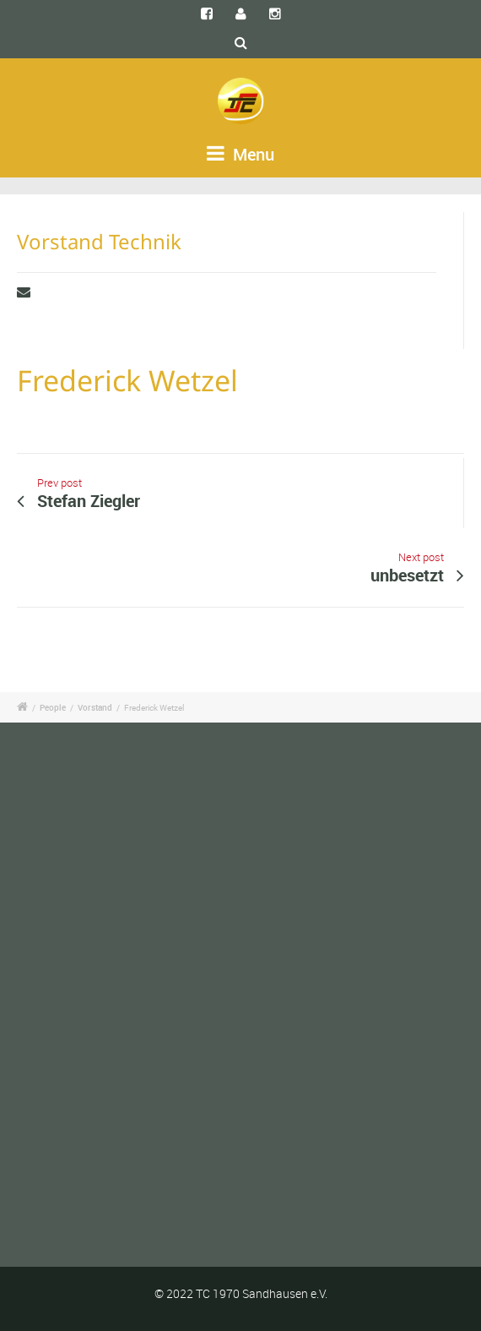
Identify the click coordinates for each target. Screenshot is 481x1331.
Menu (240, 154)
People (53, 707)
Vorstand (95, 707)
